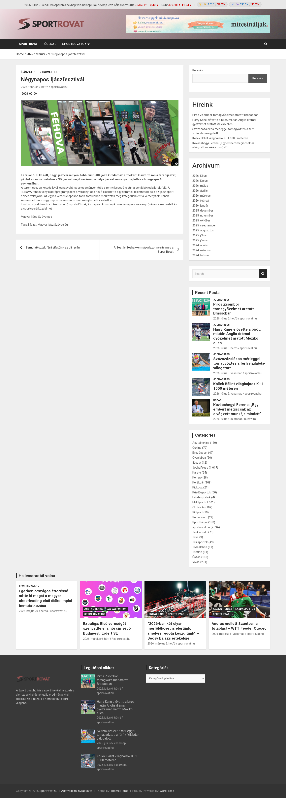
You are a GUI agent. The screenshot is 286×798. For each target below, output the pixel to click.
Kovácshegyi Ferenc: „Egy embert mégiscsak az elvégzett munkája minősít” (237, 409)
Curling (196, 447)
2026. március (201, 195)
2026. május (200, 185)
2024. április (200, 245)
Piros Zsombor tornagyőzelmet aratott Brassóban (225, 115)
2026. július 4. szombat (227, 418)
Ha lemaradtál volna (37, 575)
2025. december (202, 210)
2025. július (199, 235)
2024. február (201, 255)
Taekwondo (199, 532)
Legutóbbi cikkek (99, 667)
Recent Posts (207, 292)
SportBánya (199, 522)
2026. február (201, 200)
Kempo (197, 477)
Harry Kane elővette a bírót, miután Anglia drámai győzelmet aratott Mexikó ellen (237, 336)
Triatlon (197, 552)
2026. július (199, 176)
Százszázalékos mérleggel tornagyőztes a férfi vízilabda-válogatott (239, 363)
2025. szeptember (204, 225)
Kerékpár (198, 482)
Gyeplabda (199, 457)
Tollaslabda (199, 547)
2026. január (200, 205)
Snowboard (199, 517)
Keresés (197, 70)
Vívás (196, 562)
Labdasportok (201, 497)
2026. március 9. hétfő (97, 638)
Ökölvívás (198, 507)
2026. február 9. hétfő (34, 86)
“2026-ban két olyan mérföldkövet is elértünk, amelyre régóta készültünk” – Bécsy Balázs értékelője (173, 631)
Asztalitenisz (200, 443)
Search (263, 273)
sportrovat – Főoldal (37, 44)
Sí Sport (197, 512)
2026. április (200, 190)
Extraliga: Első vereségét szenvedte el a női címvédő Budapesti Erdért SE (107, 628)
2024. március (201, 250)
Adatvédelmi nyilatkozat (76, 791)
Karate (196, 472)
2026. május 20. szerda (33, 611)
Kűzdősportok (201, 492)
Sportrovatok (74, 44)
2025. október (201, 220)
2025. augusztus (203, 230)
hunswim (250, 418)
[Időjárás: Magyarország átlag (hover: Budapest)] (229, 4)
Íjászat (26, 72)
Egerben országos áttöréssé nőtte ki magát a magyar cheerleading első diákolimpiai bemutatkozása (45, 598)
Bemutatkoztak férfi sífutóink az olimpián (53, 247)
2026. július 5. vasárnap (227, 373)
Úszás (217, 400)
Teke (195, 537)
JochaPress (221, 299)
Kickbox (197, 487)
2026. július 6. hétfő (225, 318)
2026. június (200, 181)
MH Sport (198, 502)
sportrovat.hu (45, 72)
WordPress (167, 791)
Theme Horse (119, 791)
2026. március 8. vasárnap (228, 633)
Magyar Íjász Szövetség (53, 224)
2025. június (200, 240)
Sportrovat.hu (48, 791)
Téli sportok (200, 542)
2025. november (202, 215)
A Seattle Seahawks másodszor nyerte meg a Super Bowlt (144, 249)
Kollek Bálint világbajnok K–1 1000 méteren (220, 138)
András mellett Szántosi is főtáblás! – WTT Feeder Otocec (239, 626)
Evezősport (199, 452)
